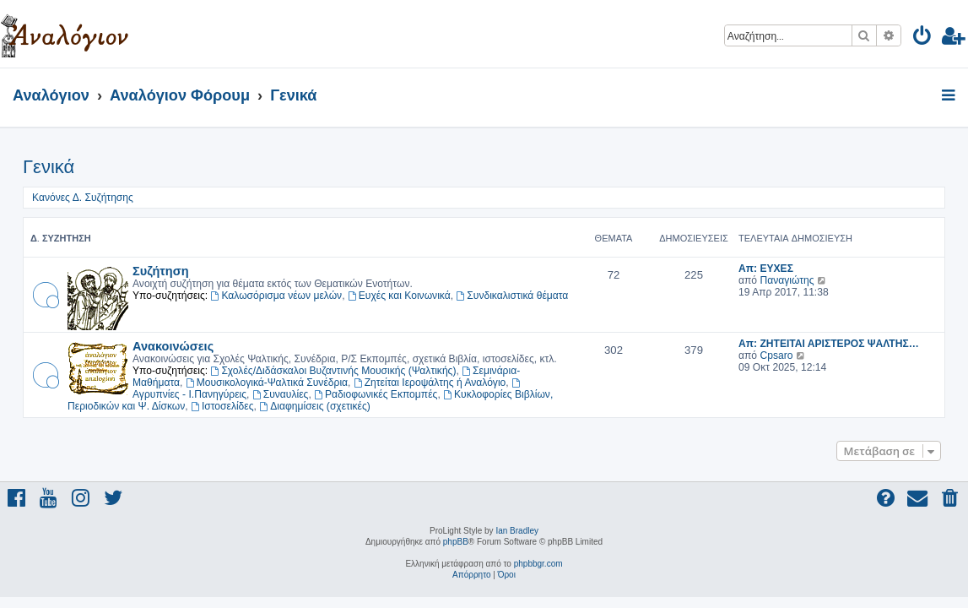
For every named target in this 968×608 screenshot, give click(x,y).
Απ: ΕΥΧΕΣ (765, 268)
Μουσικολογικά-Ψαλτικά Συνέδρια (267, 382)
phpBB (455, 541)
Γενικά (48, 166)
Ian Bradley (516, 530)
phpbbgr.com (538, 563)
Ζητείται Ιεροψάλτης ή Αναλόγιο (430, 382)
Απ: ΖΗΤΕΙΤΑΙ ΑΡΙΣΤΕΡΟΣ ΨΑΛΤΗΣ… (828, 344)
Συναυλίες (280, 394)
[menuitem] (923, 38)
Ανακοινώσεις (173, 345)
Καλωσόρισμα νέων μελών (277, 295)
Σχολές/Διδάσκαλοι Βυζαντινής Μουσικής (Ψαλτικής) (334, 371)
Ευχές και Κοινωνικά (399, 295)
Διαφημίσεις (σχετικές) (314, 406)
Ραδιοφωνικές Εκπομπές (375, 394)
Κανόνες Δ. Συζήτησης (82, 198)
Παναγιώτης (787, 280)
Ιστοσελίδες (222, 406)
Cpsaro (776, 355)
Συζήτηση (160, 270)
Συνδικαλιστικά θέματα (512, 295)
